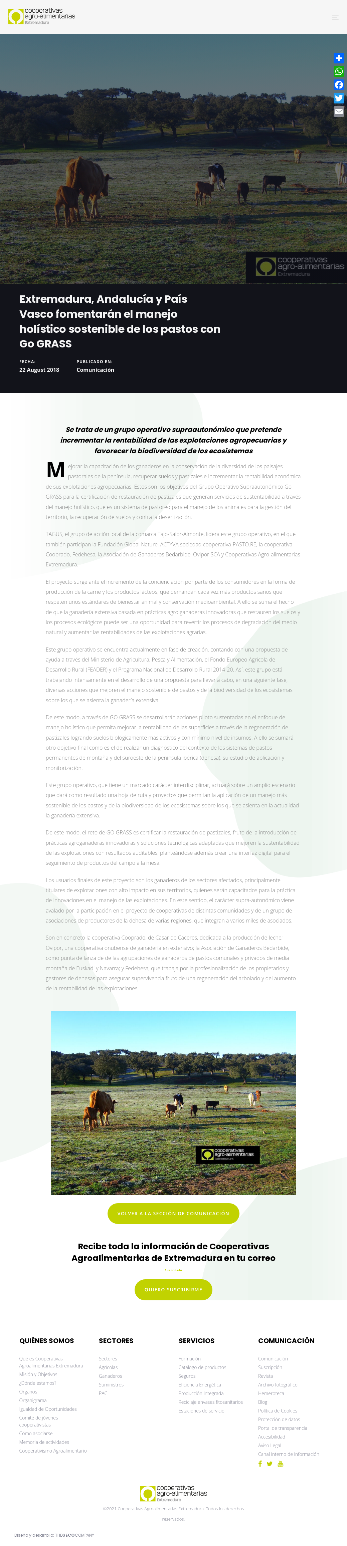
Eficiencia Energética (200, 1384)
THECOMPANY (74, 1535)
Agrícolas (108, 1367)
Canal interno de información (288, 1454)
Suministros (111, 1384)
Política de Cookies (277, 1410)
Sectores (108, 1358)
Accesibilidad (271, 1437)
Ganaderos (110, 1376)
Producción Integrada (201, 1393)
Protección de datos (279, 1419)
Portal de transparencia (282, 1428)
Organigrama (33, 1400)
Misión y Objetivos (38, 1374)
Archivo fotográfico (278, 1384)
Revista (265, 1376)
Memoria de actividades (44, 1442)
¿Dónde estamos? (37, 1383)
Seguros (187, 1376)
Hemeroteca (271, 1393)
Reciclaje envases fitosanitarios (211, 1402)
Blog (262, 1402)
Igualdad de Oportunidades (48, 1409)
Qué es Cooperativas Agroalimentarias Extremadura (51, 1362)
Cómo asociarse (36, 1433)
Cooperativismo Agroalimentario (53, 1451)
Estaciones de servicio (201, 1410)
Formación (190, 1358)
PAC (103, 1393)
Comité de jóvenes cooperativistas (38, 1421)
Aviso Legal (269, 1445)
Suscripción (270, 1367)
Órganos (28, 1391)
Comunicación (95, 369)
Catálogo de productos (202, 1367)
